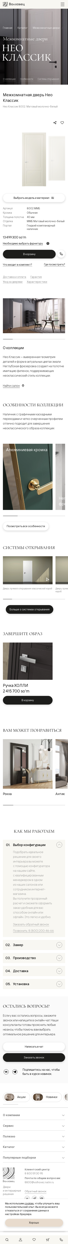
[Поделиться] (55, 122)
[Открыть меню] (62, 4)
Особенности (26, 79)
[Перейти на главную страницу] (14, 4)
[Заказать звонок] (61, 254)
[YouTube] (41, 1198)
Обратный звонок (35, 1191)
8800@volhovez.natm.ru (39, 1182)
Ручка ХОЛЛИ (15, 685)
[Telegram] (14, 1071)
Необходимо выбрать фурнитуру (23, 243)
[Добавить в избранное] (62, 122)
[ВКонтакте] (6, 1071)
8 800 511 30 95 (34, 1173)
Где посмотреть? (54, 264)
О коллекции (9, 79)
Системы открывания (48, 79)
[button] (28, 477)
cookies (29, 1203)
